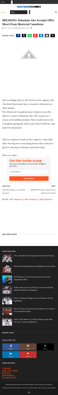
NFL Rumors (16, 199)
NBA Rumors (30, 199)
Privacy (6, 372)
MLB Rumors (46, 199)
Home (3, 12)
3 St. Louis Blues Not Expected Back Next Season (34, 256)
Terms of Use (9, 377)
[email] (29, 171)
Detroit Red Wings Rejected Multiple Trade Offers (35, 266)
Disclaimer (8, 375)
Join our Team (10, 370)
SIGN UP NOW (29, 178)
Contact (6, 368)
